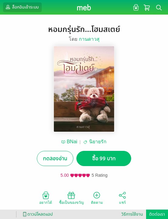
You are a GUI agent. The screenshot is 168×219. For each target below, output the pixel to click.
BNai (72, 141)
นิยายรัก (98, 141)
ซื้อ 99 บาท (104, 159)
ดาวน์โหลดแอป (37, 214)
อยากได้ (45, 198)
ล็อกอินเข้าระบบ (22, 7)
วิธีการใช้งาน (132, 214)
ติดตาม (97, 198)
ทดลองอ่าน (55, 159)
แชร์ (122, 198)
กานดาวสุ (89, 39)
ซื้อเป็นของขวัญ (71, 198)
